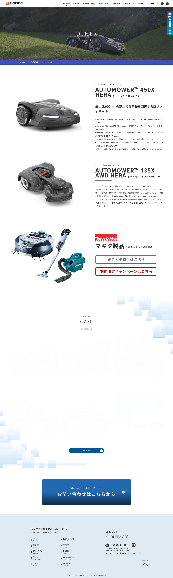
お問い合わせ (138, 3)
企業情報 (126, 3)
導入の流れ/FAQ (89, 3)
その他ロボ (43, 564)
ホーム (43, 540)
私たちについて (73, 540)
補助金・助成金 (104, 3)
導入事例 (76, 3)
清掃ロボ (43, 558)
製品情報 (66, 4)
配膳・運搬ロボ (43, 552)
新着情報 (116, 3)
